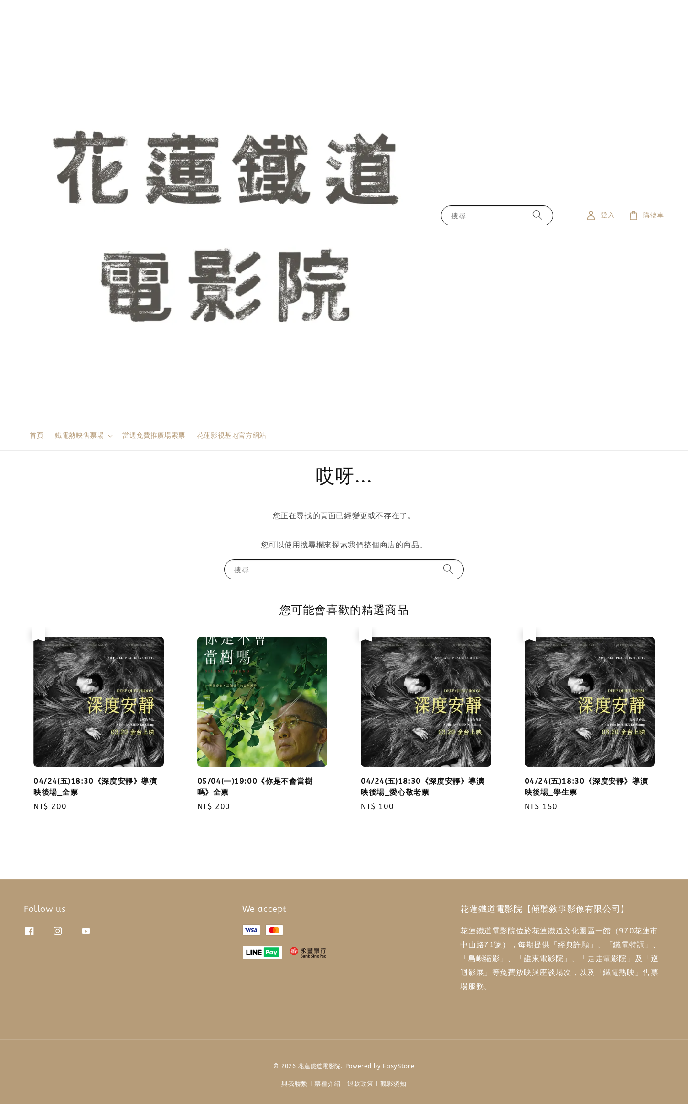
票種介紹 (327, 1083)
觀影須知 (393, 1083)
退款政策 (360, 1083)
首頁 (36, 435)
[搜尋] (537, 215)
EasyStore (398, 1066)
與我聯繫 (294, 1083)
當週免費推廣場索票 (153, 435)
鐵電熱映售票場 (79, 435)
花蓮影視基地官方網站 (232, 435)
